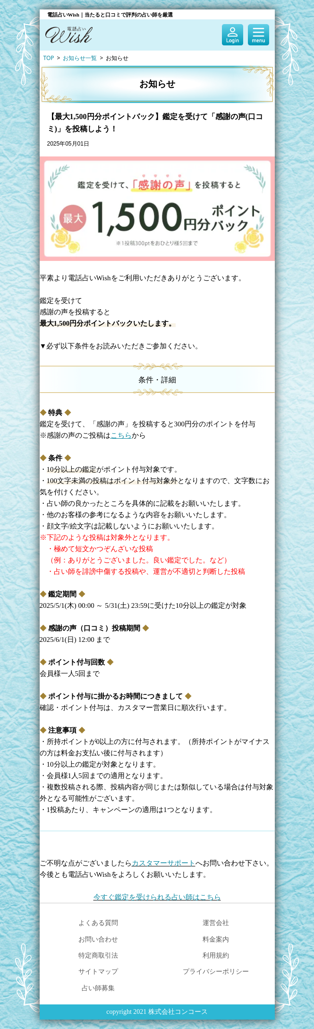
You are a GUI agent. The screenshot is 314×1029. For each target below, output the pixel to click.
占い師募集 (98, 987)
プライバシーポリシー (216, 971)
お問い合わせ (98, 938)
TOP (48, 58)
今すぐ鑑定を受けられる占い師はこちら (157, 897)
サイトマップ (98, 971)
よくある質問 (98, 922)
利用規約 (216, 955)
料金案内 (216, 938)
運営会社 (216, 922)
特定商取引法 (98, 955)
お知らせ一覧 (80, 58)
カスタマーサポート (163, 863)
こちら (121, 435)
